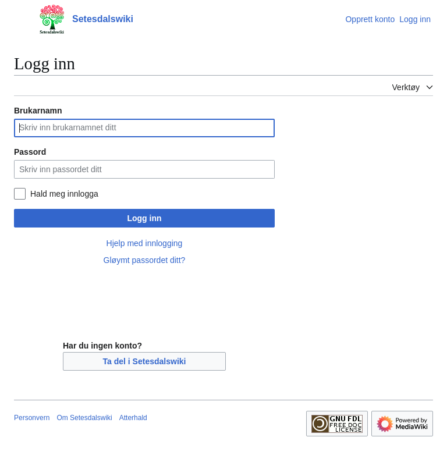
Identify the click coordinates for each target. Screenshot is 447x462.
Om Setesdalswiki (84, 418)
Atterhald (133, 418)
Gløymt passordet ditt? (145, 260)
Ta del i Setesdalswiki (144, 361)
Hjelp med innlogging (145, 243)
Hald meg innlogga (64, 193)
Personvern (31, 418)
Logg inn (144, 218)
